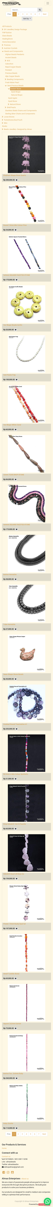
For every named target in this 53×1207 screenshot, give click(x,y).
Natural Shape (16, 95)
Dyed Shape (15, 92)
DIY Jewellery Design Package (15, 29)
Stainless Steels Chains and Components (21, 111)
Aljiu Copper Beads (12, 76)
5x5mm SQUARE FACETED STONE (16, 275)
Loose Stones (9, 117)
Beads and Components (13, 51)
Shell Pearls (11, 107)
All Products (7, 26)
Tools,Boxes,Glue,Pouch (13, 120)
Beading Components (15, 79)
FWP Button (7, 33)
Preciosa (7, 45)
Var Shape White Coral (12, 425)
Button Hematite (10, 574)
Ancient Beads (10, 58)
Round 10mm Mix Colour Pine (15, 225)
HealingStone (7, 39)
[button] (27, 18)
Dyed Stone (12, 101)
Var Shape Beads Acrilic (12, 325)
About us (25, 1179)
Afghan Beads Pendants (14, 54)
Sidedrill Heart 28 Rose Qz (13, 874)
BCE (8, 61)
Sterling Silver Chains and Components (20, 114)
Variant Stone (15, 89)
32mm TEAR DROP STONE (13, 475)
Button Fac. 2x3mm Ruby (13, 1074)
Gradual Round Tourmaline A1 (15, 724)
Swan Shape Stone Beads (13, 674)
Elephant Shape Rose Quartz (14, 175)
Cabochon (9, 64)
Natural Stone (15, 104)
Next (45, 14)
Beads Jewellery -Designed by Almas (18, 129)
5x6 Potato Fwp (9, 375)
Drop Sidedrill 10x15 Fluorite (14, 824)
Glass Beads (7, 36)
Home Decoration (9, 42)
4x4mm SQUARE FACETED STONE (16, 525)
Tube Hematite (9, 624)
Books (4, 126)
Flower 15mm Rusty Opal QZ (14, 924)
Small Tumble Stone (11, 974)
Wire (5, 123)
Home (4, 1148)
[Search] (39, 10)
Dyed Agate (12, 98)
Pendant (8, 70)
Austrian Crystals (10, 48)
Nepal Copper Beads (13, 67)
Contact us (6, 1156)
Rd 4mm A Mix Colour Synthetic (15, 774)
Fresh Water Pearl (12, 82)
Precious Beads (11, 73)
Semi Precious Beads (15, 86)
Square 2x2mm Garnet (12, 1024)
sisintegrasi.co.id (44, 1204)
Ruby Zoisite (8, 1123)
